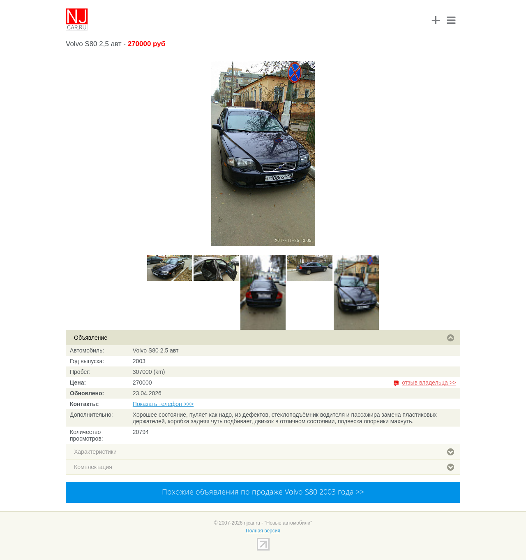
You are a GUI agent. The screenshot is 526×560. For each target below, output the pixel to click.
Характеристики (264, 452)
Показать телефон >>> (163, 404)
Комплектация (264, 467)
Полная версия (263, 531)
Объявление (264, 338)
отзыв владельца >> (429, 382)
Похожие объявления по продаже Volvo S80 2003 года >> (263, 492)
